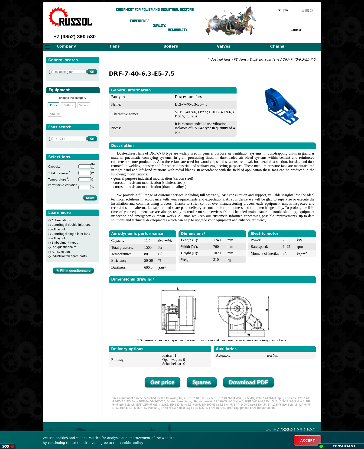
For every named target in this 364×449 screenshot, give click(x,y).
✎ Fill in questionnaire (73, 270)
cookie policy (131, 443)
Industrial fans (219, 59)
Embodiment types (65, 242)
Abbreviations (61, 220)
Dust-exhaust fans (265, 59)
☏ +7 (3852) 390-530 (290, 430)
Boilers (170, 46)
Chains (277, 46)
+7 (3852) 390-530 (75, 36)
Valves (224, 46)
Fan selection (61, 251)
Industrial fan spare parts (69, 256)
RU (280, 10)
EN (286, 10)
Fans (115, 46)
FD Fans (240, 59)
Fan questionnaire (64, 247)
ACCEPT (307, 440)
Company (66, 46)
